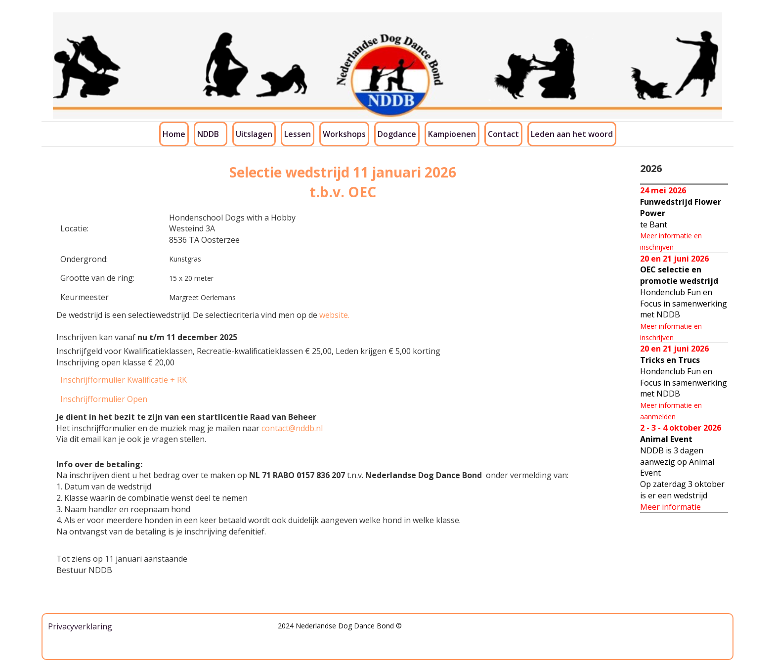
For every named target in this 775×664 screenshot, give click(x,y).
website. (334, 315)
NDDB (208, 134)
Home (174, 134)
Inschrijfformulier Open (103, 399)
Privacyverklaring (80, 626)
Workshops (344, 134)
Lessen (297, 134)
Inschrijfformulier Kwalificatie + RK (123, 379)
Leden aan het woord (572, 134)
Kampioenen (452, 134)
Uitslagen (254, 134)
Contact (503, 134)
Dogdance (397, 134)
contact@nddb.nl (292, 428)
